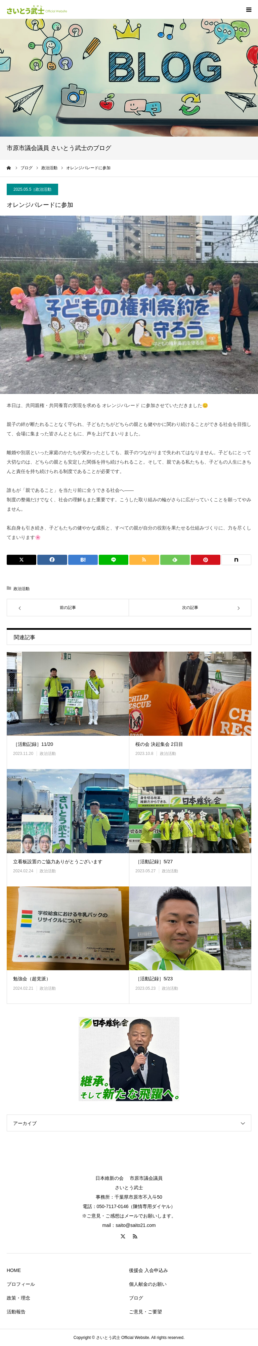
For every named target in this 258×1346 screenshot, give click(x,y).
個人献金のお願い (148, 1284)
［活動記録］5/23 (154, 978)
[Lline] (113, 560)
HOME (14, 1270)
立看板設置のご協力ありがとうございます (57, 861)
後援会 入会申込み (148, 1270)
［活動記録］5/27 (154, 861)
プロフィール (21, 1284)
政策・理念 (18, 1298)
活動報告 (16, 1311)
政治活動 (43, 189)
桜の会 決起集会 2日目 (159, 744)
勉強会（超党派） (32, 978)
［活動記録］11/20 (33, 744)
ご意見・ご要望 (145, 1311)
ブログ (136, 1298)
